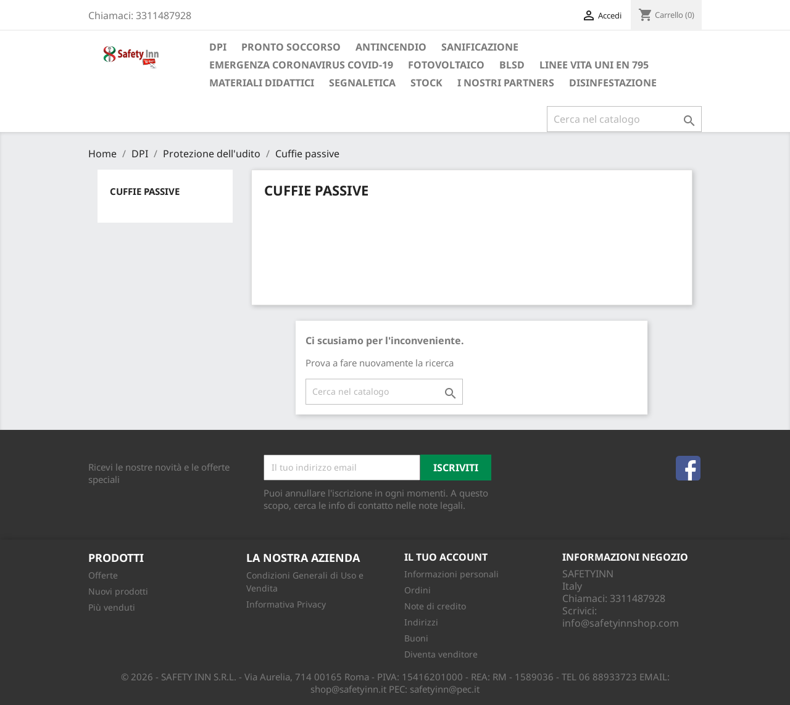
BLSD (512, 65)
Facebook (688, 468)
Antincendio (391, 47)
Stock (426, 82)
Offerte (103, 575)
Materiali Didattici (261, 82)
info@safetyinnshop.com (620, 623)
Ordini (417, 590)
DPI (218, 47)
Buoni (416, 638)
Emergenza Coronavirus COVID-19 (301, 65)
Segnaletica (362, 82)
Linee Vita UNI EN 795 (594, 65)
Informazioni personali (451, 574)
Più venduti (111, 607)
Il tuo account (446, 557)
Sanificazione (479, 47)
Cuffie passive (145, 191)
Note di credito (435, 606)
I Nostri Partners (505, 82)
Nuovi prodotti (118, 591)
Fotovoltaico (446, 65)
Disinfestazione (613, 82)
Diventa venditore (441, 654)
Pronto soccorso (291, 47)
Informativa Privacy (286, 604)
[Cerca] (624, 119)
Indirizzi (421, 622)
